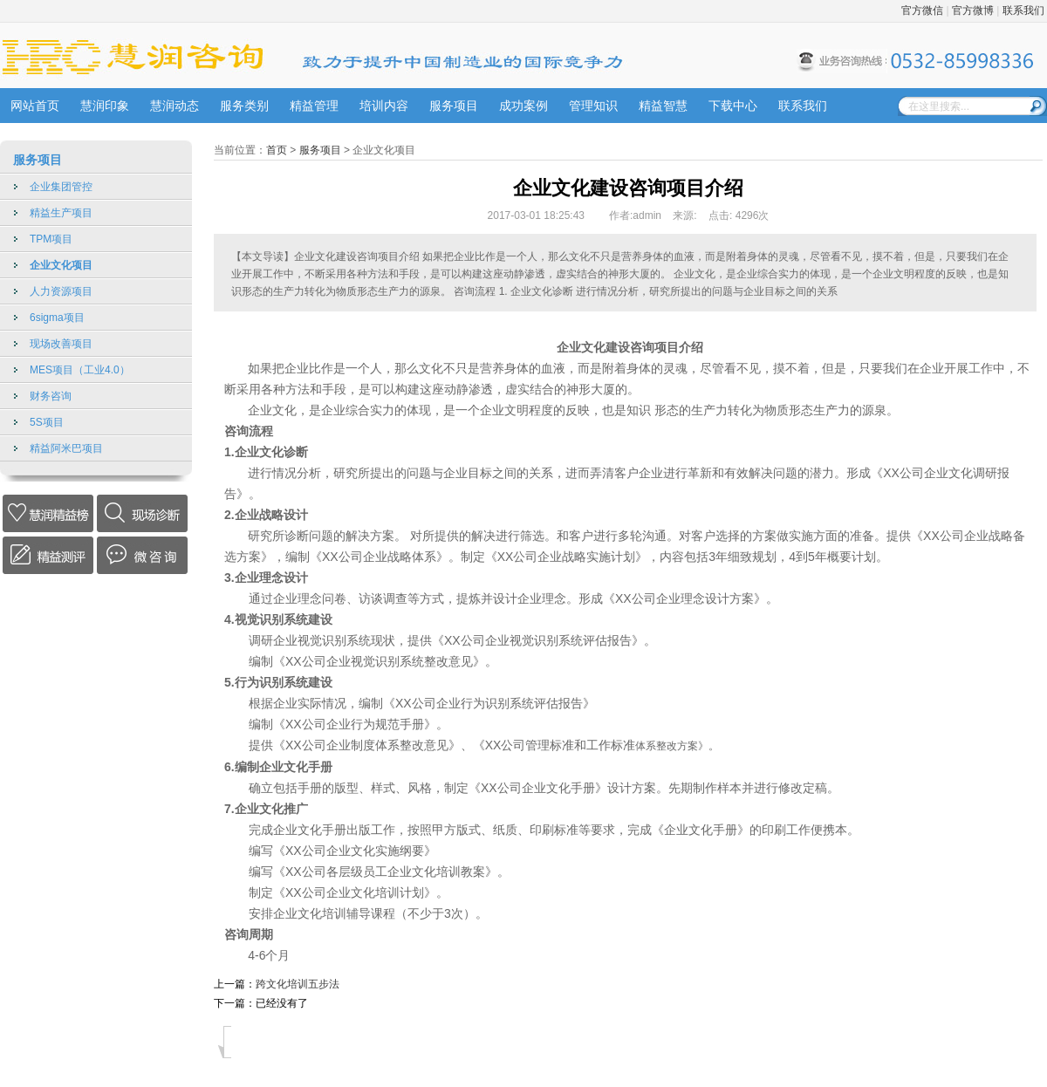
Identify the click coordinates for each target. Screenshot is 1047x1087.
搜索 (1038, 106)
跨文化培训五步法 (297, 984)
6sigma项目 (57, 317)
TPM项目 (51, 239)
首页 (276, 150)
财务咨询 (51, 396)
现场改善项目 (61, 344)
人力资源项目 (61, 291)
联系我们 (1023, 10)
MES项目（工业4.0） (80, 370)
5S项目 (47, 422)
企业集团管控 (61, 187)
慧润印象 (104, 106)
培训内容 (383, 106)
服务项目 (453, 106)
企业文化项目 (61, 265)
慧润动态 (174, 106)
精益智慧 (663, 106)
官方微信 (922, 10)
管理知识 (593, 106)
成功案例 (523, 106)
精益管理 (314, 106)
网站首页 (34, 106)
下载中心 (732, 106)
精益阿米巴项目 (66, 448)
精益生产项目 (61, 213)
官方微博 (973, 10)
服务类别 (244, 106)
